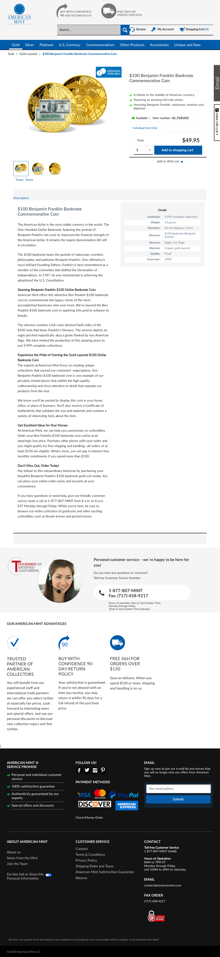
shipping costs (86, 939)
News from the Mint (22, 858)
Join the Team (17, 864)
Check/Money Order (89, 817)
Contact (82, 849)
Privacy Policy (86, 860)
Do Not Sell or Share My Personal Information (25, 876)
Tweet (19, 179)
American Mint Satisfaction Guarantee (105, 872)
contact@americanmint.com (162, 885)
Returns (81, 878)
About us (14, 852)
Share (29, 179)
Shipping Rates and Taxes (94, 866)
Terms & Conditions (90, 854)
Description (21, 198)
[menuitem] (93, 32)
